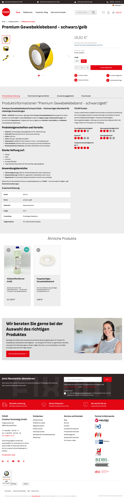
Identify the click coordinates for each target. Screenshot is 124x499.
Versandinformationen (71, 437)
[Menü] (10, 471)
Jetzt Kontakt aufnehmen (17, 354)
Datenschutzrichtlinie (71, 387)
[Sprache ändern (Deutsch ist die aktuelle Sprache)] (117, 5)
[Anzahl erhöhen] (88, 67)
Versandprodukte (38, 432)
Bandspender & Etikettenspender (44, 435)
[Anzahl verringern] (76, 67)
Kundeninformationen (71, 429)
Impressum (8, 491)
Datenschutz (35, 491)
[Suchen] (93, 12)
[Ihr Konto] (108, 12)
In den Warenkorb (106, 68)
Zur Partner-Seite (70, 440)
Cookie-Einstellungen (19, 491)
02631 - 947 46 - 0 (116, 2)
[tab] (11, 96)
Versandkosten (36, 496)
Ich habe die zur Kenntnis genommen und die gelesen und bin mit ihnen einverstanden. (89, 394)
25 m (77, 61)
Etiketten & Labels (39, 423)
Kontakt (66, 426)
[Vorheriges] (13, 56)
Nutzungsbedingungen (89, 387)
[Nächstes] (68, 56)
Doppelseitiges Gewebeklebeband (45, 280)
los (107, 379)
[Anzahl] (82, 67)
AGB (68, 395)
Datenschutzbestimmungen (83, 393)
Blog (65, 420)
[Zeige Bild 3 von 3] (43, 75)
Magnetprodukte (38, 426)
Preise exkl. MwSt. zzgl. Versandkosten (85, 43)
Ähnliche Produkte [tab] (62, 238)
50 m (83, 61)
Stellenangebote (69, 435)
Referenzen (36, 437)
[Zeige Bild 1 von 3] (39, 75)
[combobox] (82, 12)
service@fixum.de (8, 436)
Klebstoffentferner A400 (16, 280)
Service (66, 423)
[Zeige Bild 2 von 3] (41, 75)
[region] (36, 56)
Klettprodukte (37, 429)
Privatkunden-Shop (8, 455)
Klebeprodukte (38, 420)
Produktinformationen (71, 432)
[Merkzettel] (103, 12)
